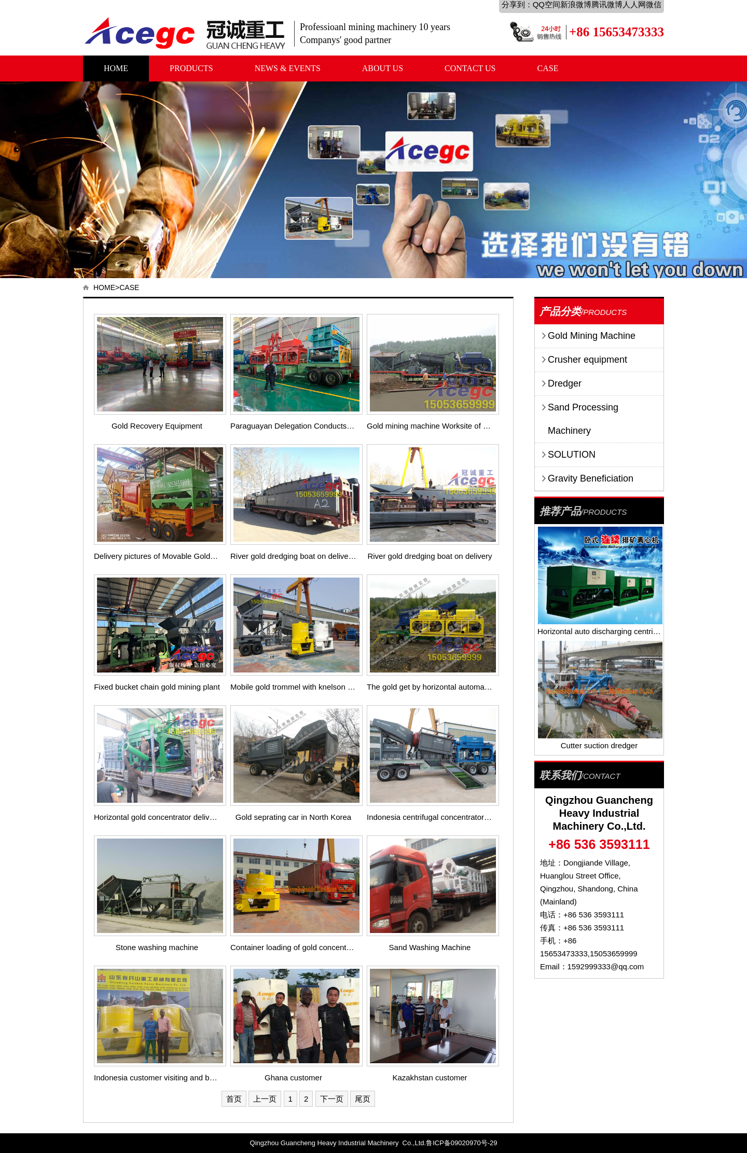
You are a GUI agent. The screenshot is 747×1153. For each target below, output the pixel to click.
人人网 (634, 4)
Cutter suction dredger (599, 745)
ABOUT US (382, 68)
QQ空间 (546, 4)
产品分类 (560, 311)
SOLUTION (572, 454)
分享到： (517, 4)
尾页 (362, 1098)
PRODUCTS (191, 68)
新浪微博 (575, 4)
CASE (548, 68)
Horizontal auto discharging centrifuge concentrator (625, 631)
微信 (653, 4)
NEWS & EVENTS (288, 68)
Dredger (565, 383)
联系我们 (560, 775)
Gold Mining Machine (591, 336)
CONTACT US (470, 68)
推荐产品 (560, 511)
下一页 (331, 1098)
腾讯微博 (606, 4)
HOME (116, 68)
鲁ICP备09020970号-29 (461, 1143)
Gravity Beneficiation (590, 478)
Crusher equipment (587, 359)
